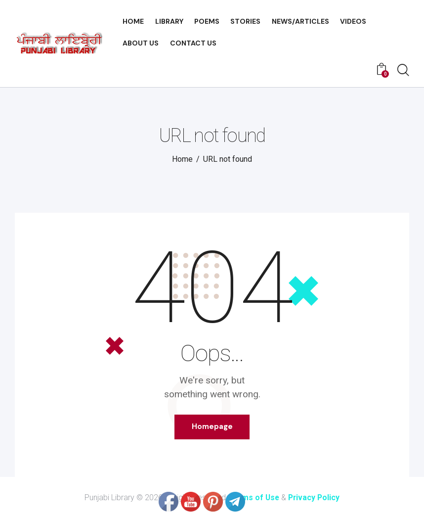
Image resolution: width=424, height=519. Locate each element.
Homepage (212, 427)
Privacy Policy (315, 498)
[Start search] (403, 71)
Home (182, 159)
